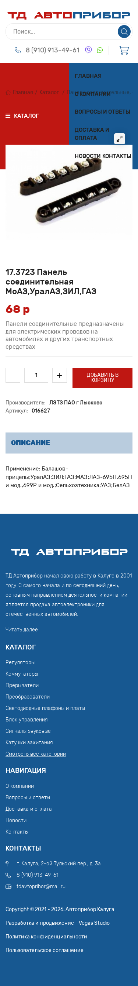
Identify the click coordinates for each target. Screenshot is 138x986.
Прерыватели (22, 685)
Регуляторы (20, 662)
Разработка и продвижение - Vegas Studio (58, 923)
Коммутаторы (22, 674)
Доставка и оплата (92, 134)
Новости (88, 156)
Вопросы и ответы (102, 111)
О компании (93, 94)
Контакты (116, 156)
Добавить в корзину (102, 377)
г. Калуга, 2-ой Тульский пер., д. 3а (59, 864)
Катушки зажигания (29, 743)
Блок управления (27, 720)
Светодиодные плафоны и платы (45, 708)
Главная (88, 76)
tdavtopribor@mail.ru (41, 886)
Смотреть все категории (36, 754)
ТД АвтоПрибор (69, 548)
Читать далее (22, 630)
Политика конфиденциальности (46, 937)
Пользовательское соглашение (45, 950)
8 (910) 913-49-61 (52, 50)
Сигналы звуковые (28, 731)
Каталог (49, 92)
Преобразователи (28, 697)
